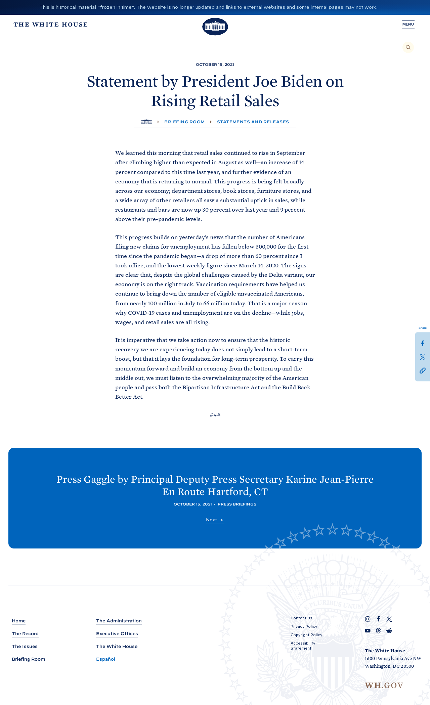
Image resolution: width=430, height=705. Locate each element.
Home (19, 620)
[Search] (408, 47)
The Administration (119, 620)
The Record (25, 633)
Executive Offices (117, 633)
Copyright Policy (306, 635)
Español (105, 659)
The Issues (25, 646)
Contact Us (301, 618)
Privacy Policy (304, 626)
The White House (116, 646)
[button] (422, 370)
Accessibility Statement (303, 645)
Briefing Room (184, 121)
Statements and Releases (253, 121)
